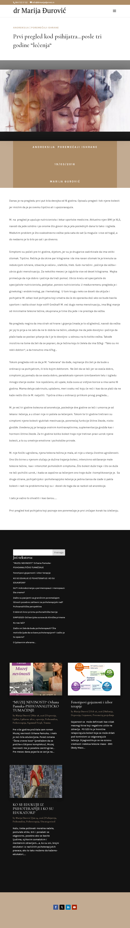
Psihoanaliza (51, 719)
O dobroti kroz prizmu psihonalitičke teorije (35, 612)
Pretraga (58, 552)
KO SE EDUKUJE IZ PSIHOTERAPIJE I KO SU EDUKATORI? (33, 808)
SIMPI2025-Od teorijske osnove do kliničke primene (39, 617)
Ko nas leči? (19, 623)
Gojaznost (86, 715)
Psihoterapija (19, 722)
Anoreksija (21, 27)
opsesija (40, 719)
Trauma (46, 722)
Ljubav (16, 719)
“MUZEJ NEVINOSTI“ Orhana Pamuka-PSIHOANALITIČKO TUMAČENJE (36, 706)
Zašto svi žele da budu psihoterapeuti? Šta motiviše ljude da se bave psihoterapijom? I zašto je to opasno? (39, 632)
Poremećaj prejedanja (103, 715)
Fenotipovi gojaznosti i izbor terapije (31, 573)
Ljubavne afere (27, 719)
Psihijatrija (50, 817)
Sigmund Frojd (34, 722)
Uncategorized (48, 821)
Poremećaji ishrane (45, 27)
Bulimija (108, 711)
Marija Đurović (65, 181)
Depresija (51, 715)
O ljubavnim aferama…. (24, 642)
